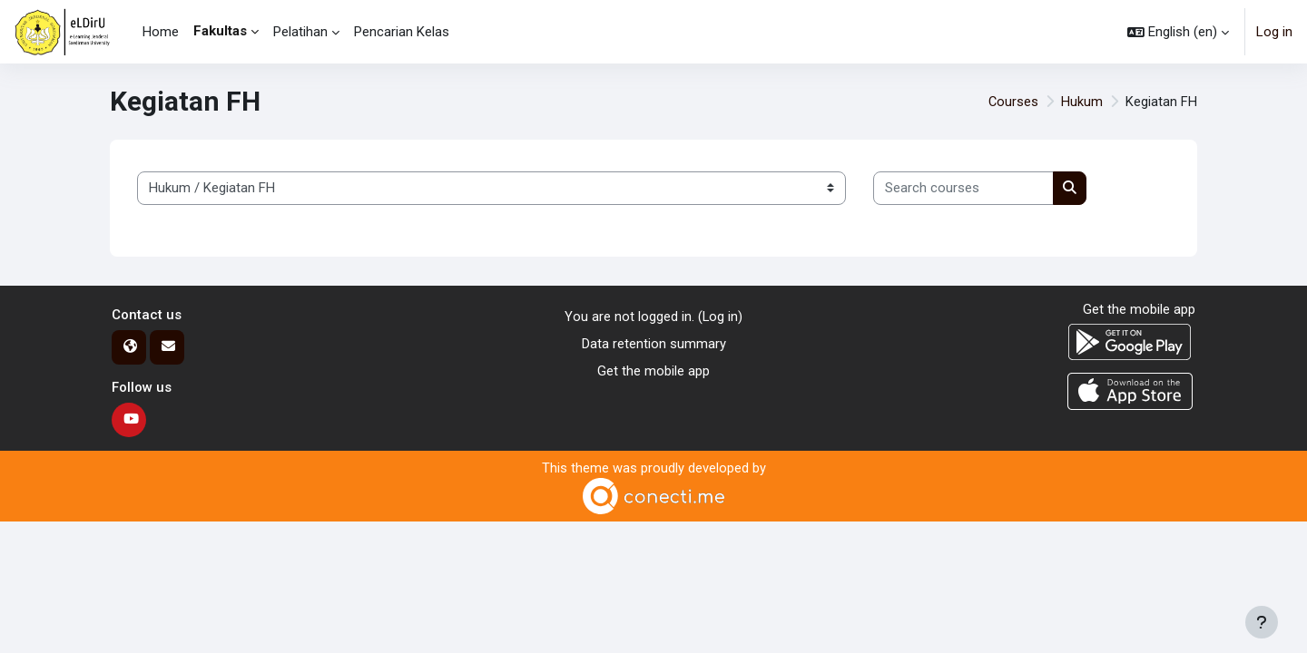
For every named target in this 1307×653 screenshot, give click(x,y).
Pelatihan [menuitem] (300, 32)
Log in (1274, 32)
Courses (1013, 101)
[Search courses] (963, 188)
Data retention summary (654, 344)
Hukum (1082, 101)
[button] (1178, 31)
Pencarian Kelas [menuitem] (401, 32)
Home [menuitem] (160, 32)
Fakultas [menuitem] (220, 31)
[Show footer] (1261, 622)
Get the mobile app (653, 372)
